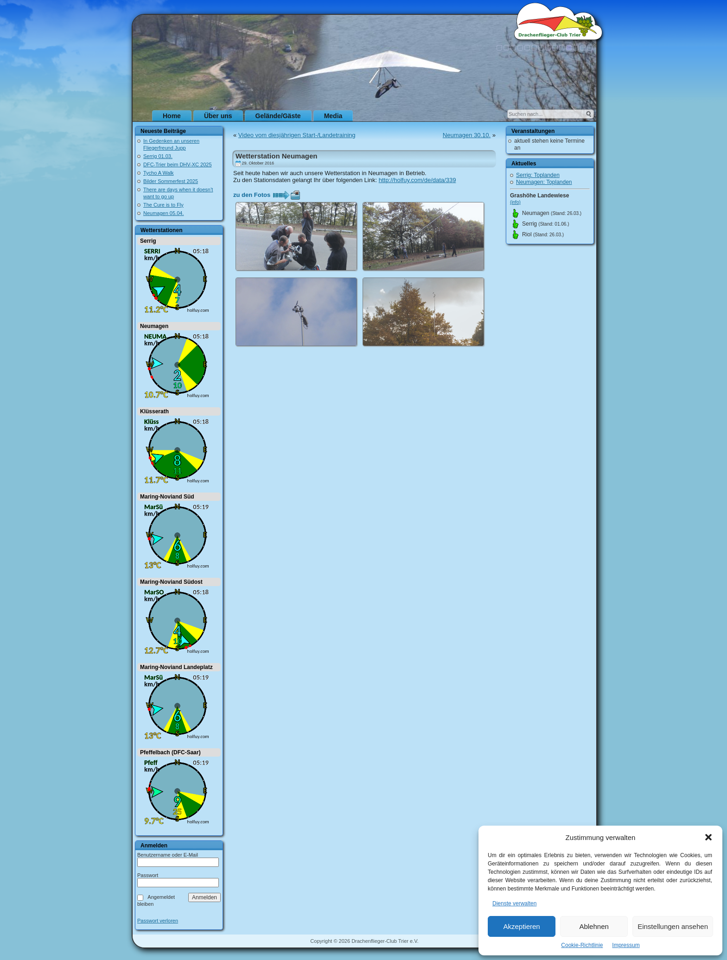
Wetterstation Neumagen (276, 156)
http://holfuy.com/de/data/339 (417, 180)
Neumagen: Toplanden (544, 182)
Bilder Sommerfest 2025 (170, 181)
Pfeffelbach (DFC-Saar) (170, 752)
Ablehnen (593, 926)
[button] (708, 837)
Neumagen (154, 326)
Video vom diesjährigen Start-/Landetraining (297, 135)
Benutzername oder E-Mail (167, 855)
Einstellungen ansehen (673, 926)
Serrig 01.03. (157, 156)
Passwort (147, 875)
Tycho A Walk (158, 173)
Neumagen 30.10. (467, 135)
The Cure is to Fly (163, 205)
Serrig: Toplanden (538, 175)
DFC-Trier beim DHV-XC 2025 (177, 164)
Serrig (148, 241)
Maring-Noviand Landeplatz (176, 667)
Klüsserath (154, 411)
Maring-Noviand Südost (171, 582)
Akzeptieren (521, 926)
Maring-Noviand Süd (167, 496)
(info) (515, 202)
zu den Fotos (251, 194)
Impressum (625, 945)
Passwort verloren (157, 920)
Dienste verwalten (514, 903)
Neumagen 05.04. (163, 213)
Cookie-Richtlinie (582, 945)
